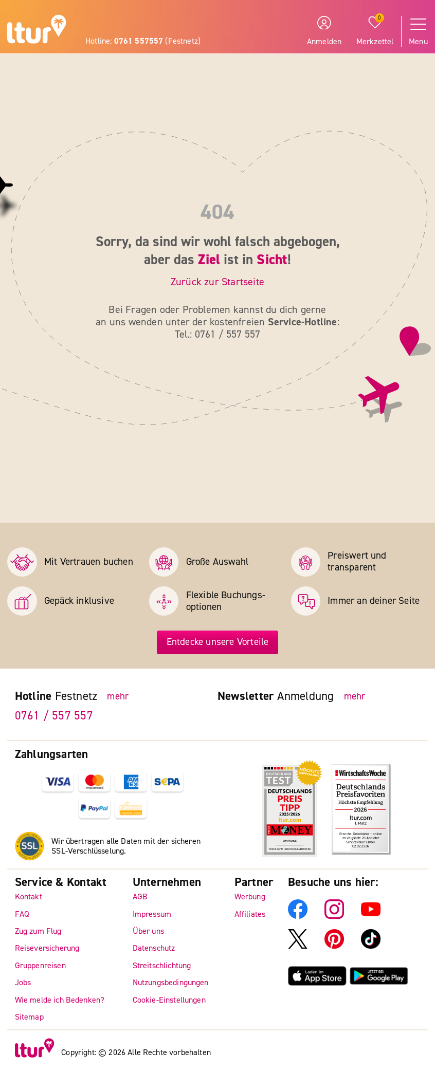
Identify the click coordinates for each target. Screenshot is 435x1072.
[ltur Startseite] (36, 30)
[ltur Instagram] (334, 916)
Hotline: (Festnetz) (143, 41)
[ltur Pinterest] (334, 946)
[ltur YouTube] (370, 916)
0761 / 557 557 (54, 715)
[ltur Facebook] (297, 916)
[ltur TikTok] (370, 946)
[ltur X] (297, 946)
